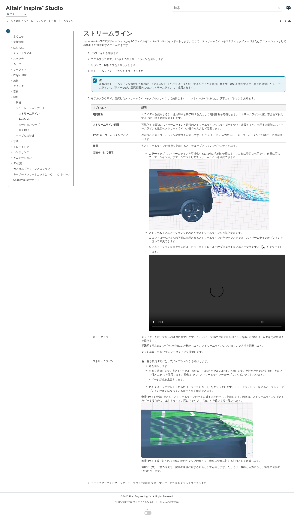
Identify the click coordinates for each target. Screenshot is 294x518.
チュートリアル (22, 53)
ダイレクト (19, 86)
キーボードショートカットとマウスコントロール (42, 174)
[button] (11, 36)
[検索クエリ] (227, 8)
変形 (16, 92)
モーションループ (29, 125)
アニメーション (22, 158)
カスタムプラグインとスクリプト (33, 169)
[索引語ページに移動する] (284, 10)
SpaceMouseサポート (26, 180)
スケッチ (18, 58)
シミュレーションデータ (37, 21)
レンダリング (21, 152)
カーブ (17, 64)
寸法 (16, 141)
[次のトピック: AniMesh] (285, 21)
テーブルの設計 (25, 136)
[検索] (278, 8)
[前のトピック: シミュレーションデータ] (281, 21)
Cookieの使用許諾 (169, 502)
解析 (18, 21)
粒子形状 (24, 130)
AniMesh (24, 119)
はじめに (18, 48)
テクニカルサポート (148, 502)
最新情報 (18, 42)
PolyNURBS (20, 75)
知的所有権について (125, 502)
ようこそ (18, 36)
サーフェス (19, 70)
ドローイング (21, 147)
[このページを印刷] (289, 21)
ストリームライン (63, 21)
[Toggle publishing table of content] (8, 31)
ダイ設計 (18, 163)
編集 (16, 81)
